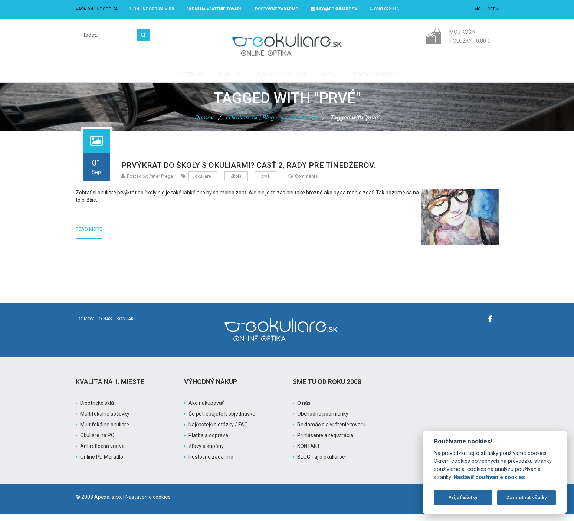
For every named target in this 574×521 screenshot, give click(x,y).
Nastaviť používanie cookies (489, 477)
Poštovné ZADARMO (276, 9)
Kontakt (126, 325)
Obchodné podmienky (322, 421)
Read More (89, 236)
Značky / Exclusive (280, 78)
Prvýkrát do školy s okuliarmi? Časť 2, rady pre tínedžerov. (248, 172)
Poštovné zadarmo (210, 464)
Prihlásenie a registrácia (325, 442)
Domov (203, 124)
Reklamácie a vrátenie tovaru (331, 432)
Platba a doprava (208, 442)
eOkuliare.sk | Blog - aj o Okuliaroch (272, 124)
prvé (265, 183)
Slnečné (231, 78)
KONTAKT (308, 453)
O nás (105, 325)
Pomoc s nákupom (371, 78)
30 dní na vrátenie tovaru (214, 9)
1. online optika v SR (151, 9)
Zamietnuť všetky (526, 497)
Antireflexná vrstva (102, 453)
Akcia (326, 78)
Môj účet (486, 9)
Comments (303, 183)
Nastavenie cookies (148, 504)
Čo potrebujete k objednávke (221, 421)
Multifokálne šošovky (104, 421)
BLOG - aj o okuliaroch (322, 464)
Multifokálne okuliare (104, 432)
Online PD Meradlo (101, 464)
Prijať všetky (463, 497)
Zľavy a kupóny (206, 453)
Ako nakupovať (206, 410)
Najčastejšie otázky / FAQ (218, 432)
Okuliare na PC (97, 442)
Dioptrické (192, 78)
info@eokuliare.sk (334, 9)
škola (236, 183)
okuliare (203, 183)
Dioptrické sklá (97, 410)
